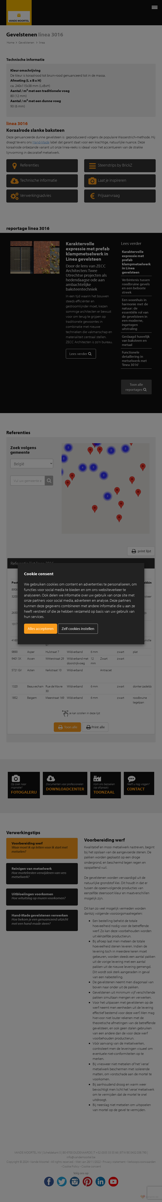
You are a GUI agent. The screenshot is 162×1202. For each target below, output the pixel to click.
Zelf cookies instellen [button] (78, 628)
